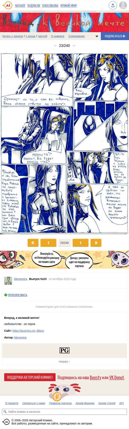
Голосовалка (50, 5)
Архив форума (85, 403)
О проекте (11, 403)
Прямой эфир (68, 5)
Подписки (33, 5)
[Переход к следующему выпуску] (64, 143)
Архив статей (106, 403)
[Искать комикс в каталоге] (5, 412)
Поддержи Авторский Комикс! (30, 377)
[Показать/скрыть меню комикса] (97, 36)
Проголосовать (17, 295)
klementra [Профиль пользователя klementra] (20, 279)
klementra (20, 337)
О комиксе (57, 36)
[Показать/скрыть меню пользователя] (123, 5)
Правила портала (60, 403)
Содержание (76, 36)
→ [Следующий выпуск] (74, 46)
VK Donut (116, 377)
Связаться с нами (33, 403)
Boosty (95, 377)
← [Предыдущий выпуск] (55, 46)
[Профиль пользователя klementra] (8, 281)
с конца (31, 36)
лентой (42, 36)
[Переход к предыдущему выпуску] (16, 143)
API (121, 403)
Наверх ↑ (64, 361)
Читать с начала (12, 36)
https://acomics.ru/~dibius (28, 330)
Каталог (20, 5)
